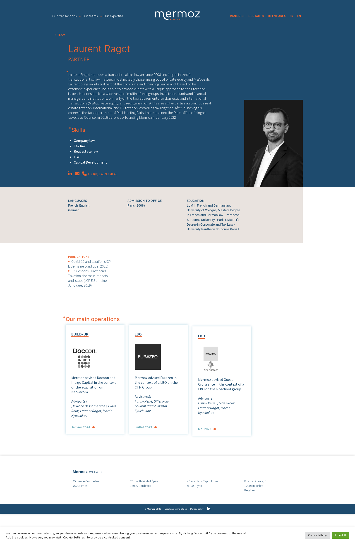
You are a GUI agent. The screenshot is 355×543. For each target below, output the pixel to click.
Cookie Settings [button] (317, 535)
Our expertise (113, 16)
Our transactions (64, 16)
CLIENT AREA (277, 16)
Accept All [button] (341, 535)
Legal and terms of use (176, 509)
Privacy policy (197, 509)
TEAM (61, 34)
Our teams (90, 16)
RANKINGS (237, 16)
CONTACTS (256, 16)
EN (299, 16)
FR (291, 16)
